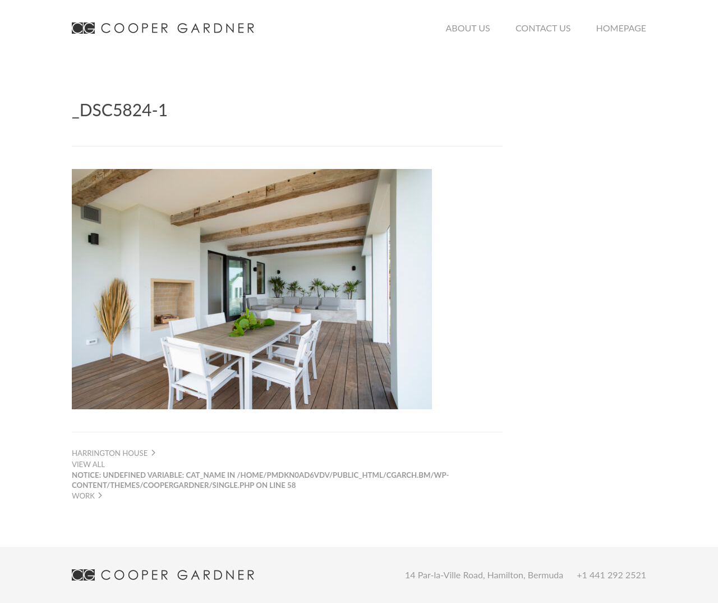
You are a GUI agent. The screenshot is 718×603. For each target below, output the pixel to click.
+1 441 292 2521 (611, 574)
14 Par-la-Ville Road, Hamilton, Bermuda (484, 574)
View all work (260, 480)
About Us (468, 27)
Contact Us (543, 27)
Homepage (621, 27)
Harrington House (114, 453)
